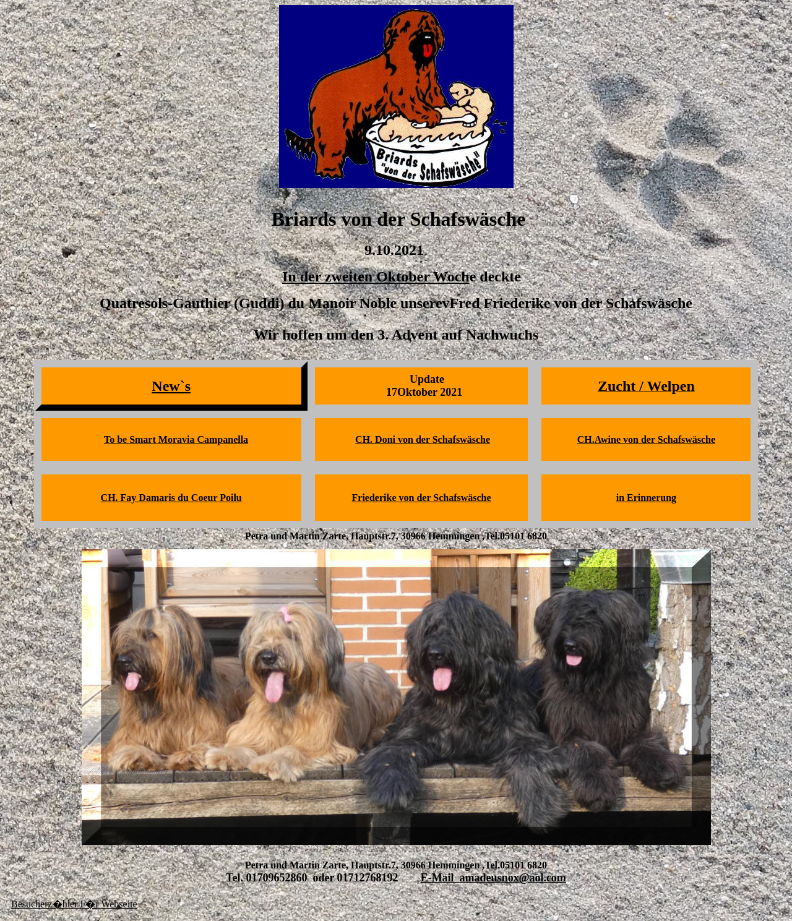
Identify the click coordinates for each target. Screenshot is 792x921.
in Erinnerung (646, 497)
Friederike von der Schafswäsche (421, 497)
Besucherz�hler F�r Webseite (74, 904)
